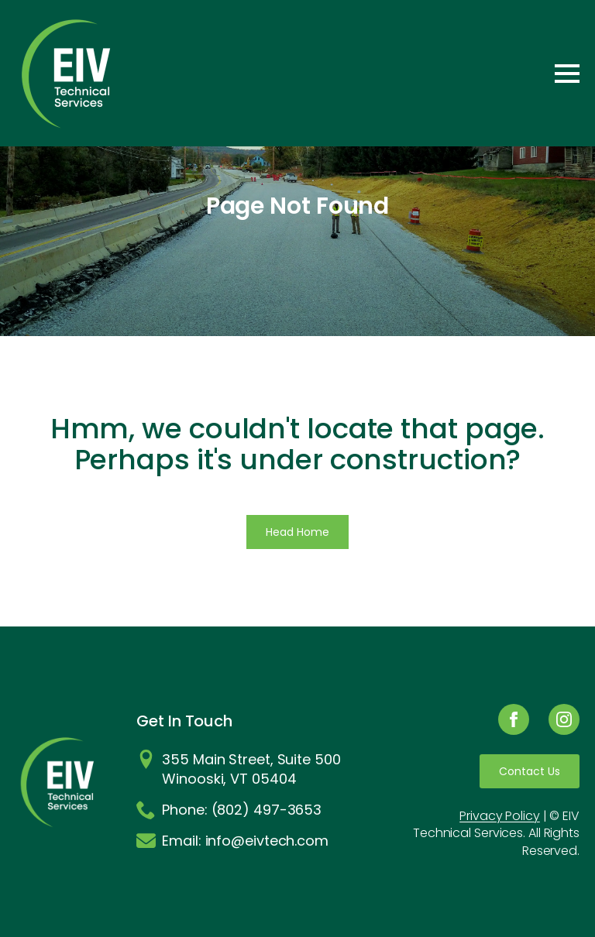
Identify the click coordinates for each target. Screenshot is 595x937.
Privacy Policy (499, 816)
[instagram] (564, 719)
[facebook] (513, 719)
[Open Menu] (567, 73)
